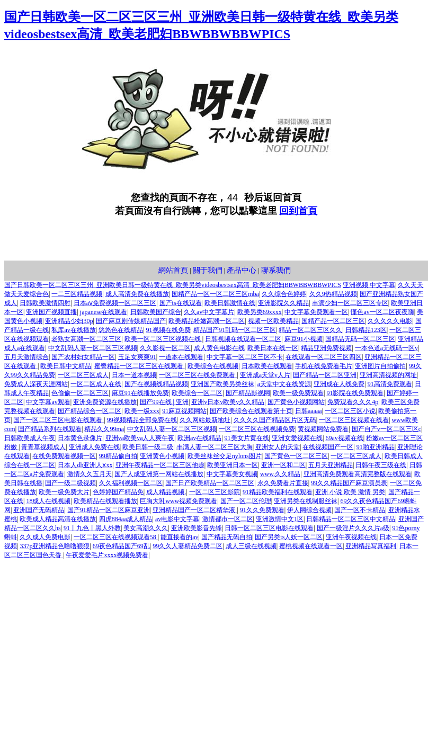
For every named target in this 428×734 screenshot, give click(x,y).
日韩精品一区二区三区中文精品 (350, 519)
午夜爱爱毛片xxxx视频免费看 (107, 555)
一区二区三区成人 (83, 375)
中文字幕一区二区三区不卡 (245, 357)
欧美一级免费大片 (64, 492)
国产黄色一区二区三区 (296, 456)
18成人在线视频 (48, 501)
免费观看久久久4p (352, 402)
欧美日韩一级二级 (147, 447)
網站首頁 (173, 270)
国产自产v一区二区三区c (386, 429)
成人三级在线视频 (251, 546)
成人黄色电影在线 (219, 348)
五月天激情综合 (26, 357)
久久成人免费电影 (45, 537)
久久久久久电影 (390, 321)
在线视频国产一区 (327, 447)
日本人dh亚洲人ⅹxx (85, 465)
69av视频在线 (344, 438)
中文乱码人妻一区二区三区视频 (92, 348)
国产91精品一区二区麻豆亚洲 (108, 510)
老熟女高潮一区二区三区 (86, 339)
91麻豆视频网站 (184, 411)
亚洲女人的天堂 (277, 447)
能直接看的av (179, 537)
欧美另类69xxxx (259, 312)
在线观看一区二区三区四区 (324, 357)
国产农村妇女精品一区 (83, 357)
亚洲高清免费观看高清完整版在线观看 (358, 474)
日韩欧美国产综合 (155, 312)
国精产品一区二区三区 (333, 321)
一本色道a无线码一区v (386, 348)
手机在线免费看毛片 (323, 366)
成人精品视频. (166, 492)
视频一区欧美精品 (273, 321)
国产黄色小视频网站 (296, 402)
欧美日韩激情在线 (229, 303)
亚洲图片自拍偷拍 (380, 366)
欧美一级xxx (141, 411)
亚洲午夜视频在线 (351, 537)
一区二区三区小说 (350, 411)
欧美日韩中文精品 (65, 366)
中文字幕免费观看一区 (316, 312)
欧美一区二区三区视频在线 (163, 339)
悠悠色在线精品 (121, 330)
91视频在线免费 (168, 330)
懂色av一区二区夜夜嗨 (382, 312)
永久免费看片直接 (282, 483)
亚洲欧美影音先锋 (196, 528)
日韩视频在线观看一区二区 (243, 339)
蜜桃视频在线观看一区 (311, 546)
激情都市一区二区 (227, 519)
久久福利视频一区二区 (131, 483)
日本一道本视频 (134, 375)
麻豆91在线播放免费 (140, 393)
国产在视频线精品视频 (156, 384)
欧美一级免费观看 (298, 393)
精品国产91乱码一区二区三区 (234, 330)
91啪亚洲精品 (375, 447)
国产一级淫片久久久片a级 (353, 528)
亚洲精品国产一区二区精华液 (195, 510)
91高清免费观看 (390, 384)
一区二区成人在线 (95, 384)
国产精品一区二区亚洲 (324, 375)
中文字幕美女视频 (232, 474)
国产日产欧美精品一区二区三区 (209, 483)
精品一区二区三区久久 (310, 330)
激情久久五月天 (89, 474)
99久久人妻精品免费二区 (187, 546)
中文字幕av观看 (48, 402)
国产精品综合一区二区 (89, 411)
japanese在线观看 (103, 312)
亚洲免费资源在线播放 (105, 402)
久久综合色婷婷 (284, 294)
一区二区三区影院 (214, 492)
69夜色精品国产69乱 (121, 546)
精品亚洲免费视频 (326, 348)
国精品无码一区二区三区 (360, 339)
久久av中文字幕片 (209, 312)
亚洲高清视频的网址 (388, 375)
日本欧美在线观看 (267, 366)
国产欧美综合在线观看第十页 (251, 411)
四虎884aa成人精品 (126, 519)
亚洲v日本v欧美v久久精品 (227, 402)
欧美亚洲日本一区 (232, 465)
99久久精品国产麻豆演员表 (349, 483)
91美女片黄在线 (247, 438)
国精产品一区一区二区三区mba (215, 294)
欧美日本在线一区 (272, 348)
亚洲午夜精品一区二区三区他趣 (159, 465)
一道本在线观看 (181, 357)
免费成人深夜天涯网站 (36, 384)
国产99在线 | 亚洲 (164, 402)
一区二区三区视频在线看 (354, 420)
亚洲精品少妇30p (69, 321)
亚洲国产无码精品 (38, 510)
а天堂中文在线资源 (284, 384)
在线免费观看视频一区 (64, 456)
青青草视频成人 (43, 447)
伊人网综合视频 (309, 510)
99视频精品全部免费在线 (142, 420)
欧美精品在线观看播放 (105, 501)
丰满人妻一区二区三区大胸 (214, 447)
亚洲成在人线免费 (339, 384)
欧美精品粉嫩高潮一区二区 (206, 321)
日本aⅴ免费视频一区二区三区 (115, 303)
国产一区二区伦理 (245, 501)
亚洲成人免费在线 (94, 447)
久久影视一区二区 (165, 348)
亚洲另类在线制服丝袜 (305, 501)
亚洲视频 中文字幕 (369, 285)
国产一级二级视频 (70, 483)
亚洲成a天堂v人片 (265, 375)
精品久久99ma (104, 429)
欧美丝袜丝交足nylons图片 (225, 456)
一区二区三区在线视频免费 (257, 429)
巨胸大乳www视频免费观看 (178, 501)
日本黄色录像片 (80, 438)
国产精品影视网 (248, 393)
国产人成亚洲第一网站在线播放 (158, 474)
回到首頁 (298, 210)
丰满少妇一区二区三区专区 (350, 303)
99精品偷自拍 (118, 456)
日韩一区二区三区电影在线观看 (269, 528)
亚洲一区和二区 (283, 465)
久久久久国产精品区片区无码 (275, 420)
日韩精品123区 (366, 330)
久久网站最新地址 (205, 420)
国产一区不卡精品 (359, 510)
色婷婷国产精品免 (118, 492)
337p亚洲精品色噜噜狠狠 (55, 546)
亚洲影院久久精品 (283, 303)
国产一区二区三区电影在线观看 (58, 420)
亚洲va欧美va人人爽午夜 (140, 438)
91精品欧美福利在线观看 (278, 492)
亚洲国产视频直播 (51, 312)
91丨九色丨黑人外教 (92, 528)
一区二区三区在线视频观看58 (116, 537)
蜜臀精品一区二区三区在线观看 (139, 366)
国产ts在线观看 (180, 303)
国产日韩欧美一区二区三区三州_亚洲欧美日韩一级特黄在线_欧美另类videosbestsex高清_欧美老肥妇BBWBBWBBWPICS (172, 285)
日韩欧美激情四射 (45, 303)
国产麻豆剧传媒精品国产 (131, 321)
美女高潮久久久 (145, 528)
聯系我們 (276, 270)
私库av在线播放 (73, 330)
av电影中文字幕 (177, 519)
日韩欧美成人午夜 (29, 438)
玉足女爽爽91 (137, 357)
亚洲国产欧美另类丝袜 (222, 384)
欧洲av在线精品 (199, 438)
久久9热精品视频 (333, 294)
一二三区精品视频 (76, 294)
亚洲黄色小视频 (162, 456)
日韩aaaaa (308, 411)
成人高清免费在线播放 (137, 294)
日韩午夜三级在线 (380, 465)
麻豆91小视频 (303, 339)
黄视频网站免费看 (323, 429)
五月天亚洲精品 (330, 465)
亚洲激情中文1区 (280, 519)
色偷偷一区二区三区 (80, 393)
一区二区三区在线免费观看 (198, 375)
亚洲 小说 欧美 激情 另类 (350, 492)
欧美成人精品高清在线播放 (58, 519)
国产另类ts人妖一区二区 (289, 537)
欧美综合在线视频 (213, 366)
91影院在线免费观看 (355, 393)
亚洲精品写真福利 (370, 546)
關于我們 (207, 270)
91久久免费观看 (262, 510)
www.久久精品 (280, 474)
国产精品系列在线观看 (50, 429)
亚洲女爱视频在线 (297, 438)
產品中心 (241, 270)
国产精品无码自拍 (226, 537)
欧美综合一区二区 (197, 393)
